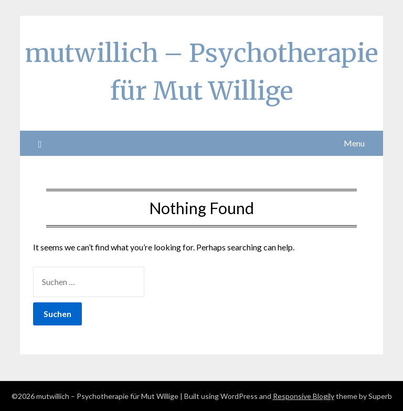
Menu (354, 143)
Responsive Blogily (303, 396)
